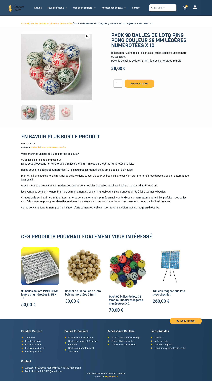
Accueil (38, 7)
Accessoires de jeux (114, 7)
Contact (136, 7)
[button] (87, 36)
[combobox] (163, 7)
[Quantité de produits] (118, 84)
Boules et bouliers (84, 7)
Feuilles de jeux (57, 7)
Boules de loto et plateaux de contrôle (51, 23)
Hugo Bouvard (111, 376)
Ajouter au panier (139, 83)
